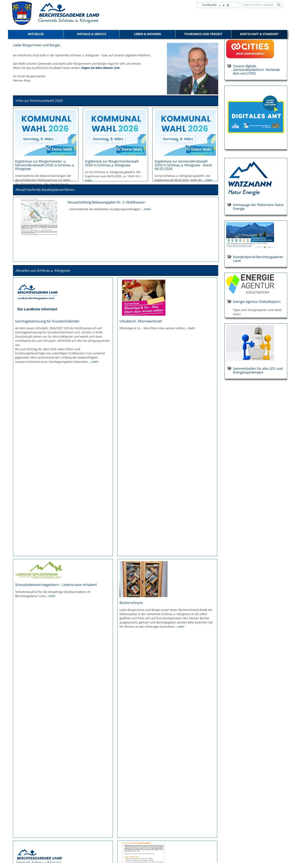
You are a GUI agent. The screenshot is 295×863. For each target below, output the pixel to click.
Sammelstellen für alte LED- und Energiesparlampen (258, 463)
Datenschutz (14, 823)
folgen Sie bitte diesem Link (100, 160)
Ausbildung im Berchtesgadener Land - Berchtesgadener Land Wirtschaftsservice (59, 757)
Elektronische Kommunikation (23, 832)
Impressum (13, 819)
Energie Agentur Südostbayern (256, 394)
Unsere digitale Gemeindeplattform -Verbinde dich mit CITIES (256, 162)
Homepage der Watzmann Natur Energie (258, 299)
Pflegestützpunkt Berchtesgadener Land (150, 609)
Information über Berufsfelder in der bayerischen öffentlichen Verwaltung (157, 757)
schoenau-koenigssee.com (83, 832)
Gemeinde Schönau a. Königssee (86, 810)
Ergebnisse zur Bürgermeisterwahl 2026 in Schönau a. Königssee (112, 255)
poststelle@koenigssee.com (84, 828)
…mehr (208, 272)
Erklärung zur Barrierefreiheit (22, 828)
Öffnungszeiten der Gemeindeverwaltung (86, 845)
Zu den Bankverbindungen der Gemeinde (86, 838)
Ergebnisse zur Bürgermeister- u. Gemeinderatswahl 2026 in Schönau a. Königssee (45, 257)
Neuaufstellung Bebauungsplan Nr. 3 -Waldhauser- (106, 311)
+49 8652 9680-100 (88, 825)
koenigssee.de (142, 828)
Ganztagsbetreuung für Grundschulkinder (47, 415)
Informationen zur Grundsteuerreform (45, 609)
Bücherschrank (131, 512)
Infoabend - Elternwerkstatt (140, 415)
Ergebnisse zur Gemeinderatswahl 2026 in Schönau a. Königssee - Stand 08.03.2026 (183, 257)
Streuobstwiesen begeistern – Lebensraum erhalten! (56, 494)
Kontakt (12, 815)
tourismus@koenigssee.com (149, 825)
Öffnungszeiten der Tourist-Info (151, 835)
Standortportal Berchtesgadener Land (258, 351)
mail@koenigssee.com (270, 825)
